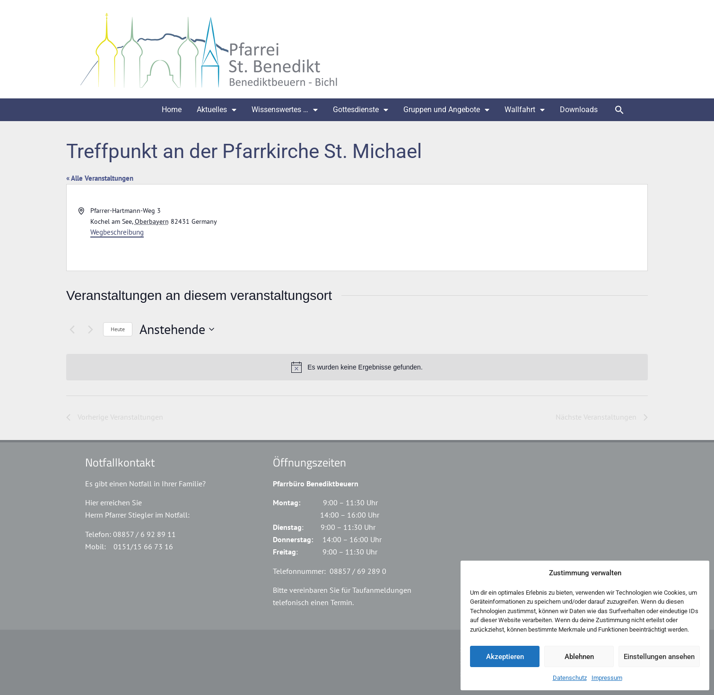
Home (172, 109)
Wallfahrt (525, 109)
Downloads (579, 109)
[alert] (357, 367)
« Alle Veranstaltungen (99, 178)
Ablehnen (579, 656)
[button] (619, 109)
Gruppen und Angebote (446, 109)
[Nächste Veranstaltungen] (90, 329)
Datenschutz (570, 677)
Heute (118, 329)
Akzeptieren (505, 656)
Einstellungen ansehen (659, 656)
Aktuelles (216, 109)
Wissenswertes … (285, 109)
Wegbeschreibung (117, 232)
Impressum (607, 677)
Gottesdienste (360, 109)
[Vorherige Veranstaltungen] (72, 329)
